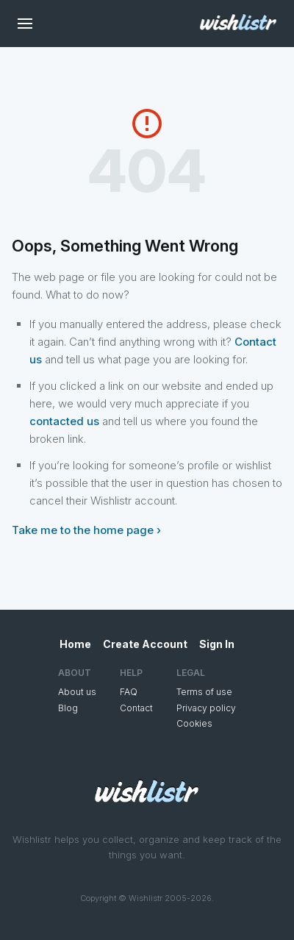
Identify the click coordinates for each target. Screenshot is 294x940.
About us (77, 691)
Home (75, 644)
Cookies (194, 723)
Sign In (216, 644)
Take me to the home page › (86, 530)
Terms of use (204, 691)
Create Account (145, 644)
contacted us (64, 421)
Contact (136, 707)
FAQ (128, 691)
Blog (68, 707)
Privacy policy (206, 707)
